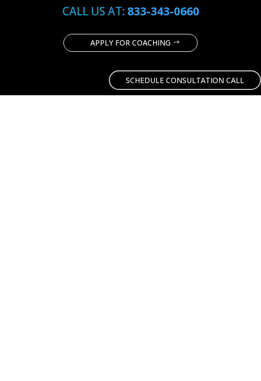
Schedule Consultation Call (185, 80)
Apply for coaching (130, 43)
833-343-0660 (163, 11)
